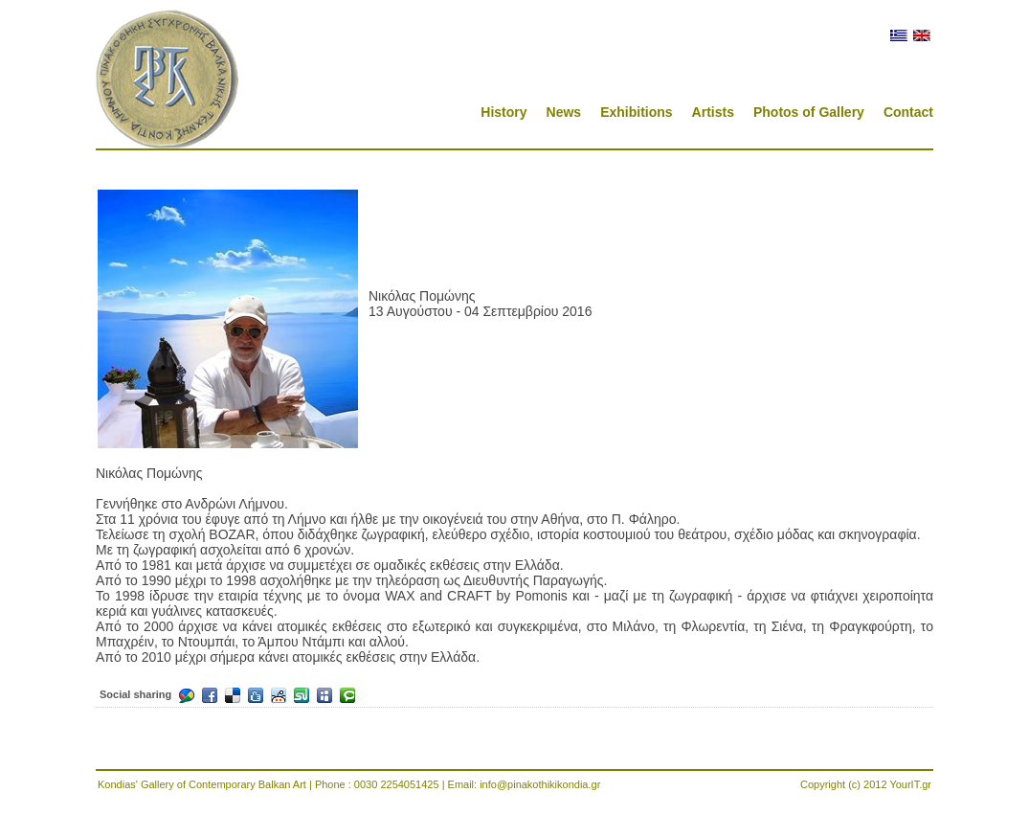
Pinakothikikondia (167, 79)
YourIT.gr (910, 784)
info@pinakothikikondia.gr (540, 784)
